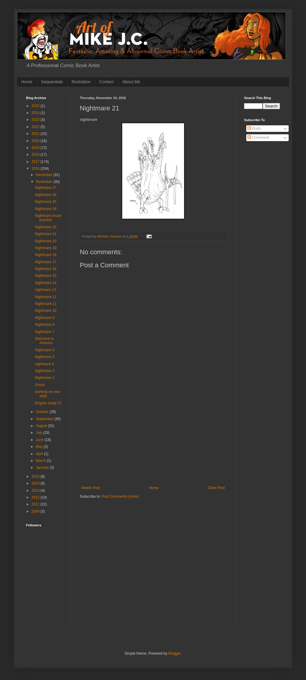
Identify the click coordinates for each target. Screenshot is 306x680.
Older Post (216, 488)
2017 (36, 162)
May (40, 447)
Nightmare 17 (45, 262)
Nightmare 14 (45, 283)
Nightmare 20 (45, 241)
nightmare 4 (44, 364)
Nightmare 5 (44, 357)
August (42, 426)
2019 (36, 148)
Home (26, 81)
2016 (36, 168)
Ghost (40, 385)
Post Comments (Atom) (120, 496)
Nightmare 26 (45, 195)
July (39, 433)
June (40, 440)
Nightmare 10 (45, 311)
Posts (254, 129)
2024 (36, 113)
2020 (36, 141)
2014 (36, 483)
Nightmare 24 (45, 209)
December (44, 175)
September (45, 419)
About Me (131, 81)
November (44, 182)
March (41, 461)
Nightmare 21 (45, 234)
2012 (36, 497)
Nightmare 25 (45, 202)
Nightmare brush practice (48, 218)
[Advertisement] (153, 441)
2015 (36, 476)
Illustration (81, 81)
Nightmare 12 (45, 297)
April (40, 454)
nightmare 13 (45, 290)
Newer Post (90, 488)
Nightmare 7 (44, 332)
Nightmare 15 (45, 276)
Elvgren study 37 (48, 403)
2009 (36, 511)
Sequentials (52, 81)
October (43, 412)
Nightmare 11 (45, 304)
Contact (106, 81)
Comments (258, 137)
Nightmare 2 (44, 378)
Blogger (174, 653)
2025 (36, 106)
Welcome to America (44, 341)
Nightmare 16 (45, 269)
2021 (36, 134)
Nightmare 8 (44, 325)
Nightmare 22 (45, 227)
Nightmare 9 (44, 318)
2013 (36, 490)
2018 (36, 154)
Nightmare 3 (44, 371)
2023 (36, 120)
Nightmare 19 (45, 248)
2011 (36, 504)
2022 (36, 127)
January (43, 467)
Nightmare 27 (45, 188)
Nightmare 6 (44, 350)
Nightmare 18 (45, 255)
